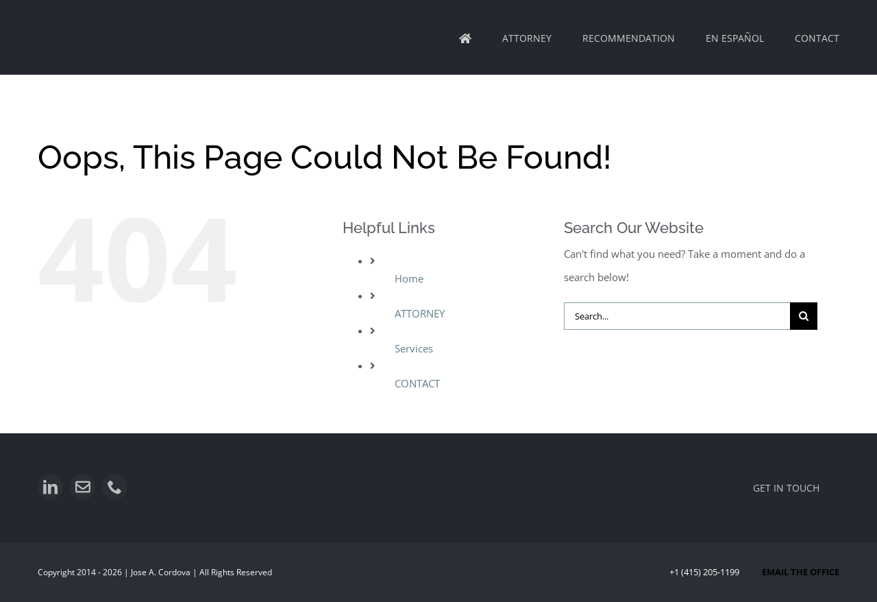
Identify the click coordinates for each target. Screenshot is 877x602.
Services (414, 348)
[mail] (82, 487)
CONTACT (417, 383)
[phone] (114, 487)
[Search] (803, 316)
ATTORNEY (420, 313)
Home (409, 278)
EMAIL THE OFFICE (800, 572)
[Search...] (677, 316)
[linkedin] (50, 487)
